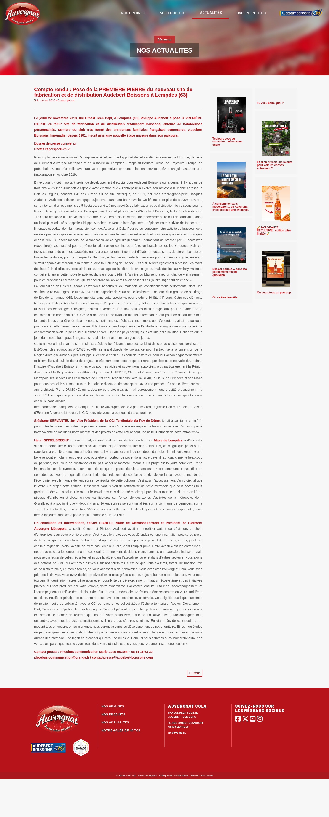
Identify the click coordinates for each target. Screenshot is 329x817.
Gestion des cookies (202, 775)
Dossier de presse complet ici (55, 143)
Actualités (210, 12)
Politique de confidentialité (173, 775)
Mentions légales (147, 775)
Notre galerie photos (121, 730)
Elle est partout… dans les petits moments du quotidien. (229, 272)
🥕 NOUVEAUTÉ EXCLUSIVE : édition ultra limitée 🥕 (274, 230)
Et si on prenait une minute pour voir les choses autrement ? (274, 165)
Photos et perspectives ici (52, 149)
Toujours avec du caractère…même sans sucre (227, 141)
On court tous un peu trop (274, 292)
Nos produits (172, 13)
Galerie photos (251, 13)
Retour (194, 673)
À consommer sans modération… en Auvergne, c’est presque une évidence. (230, 206)
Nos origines (132, 13)
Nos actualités (115, 722)
